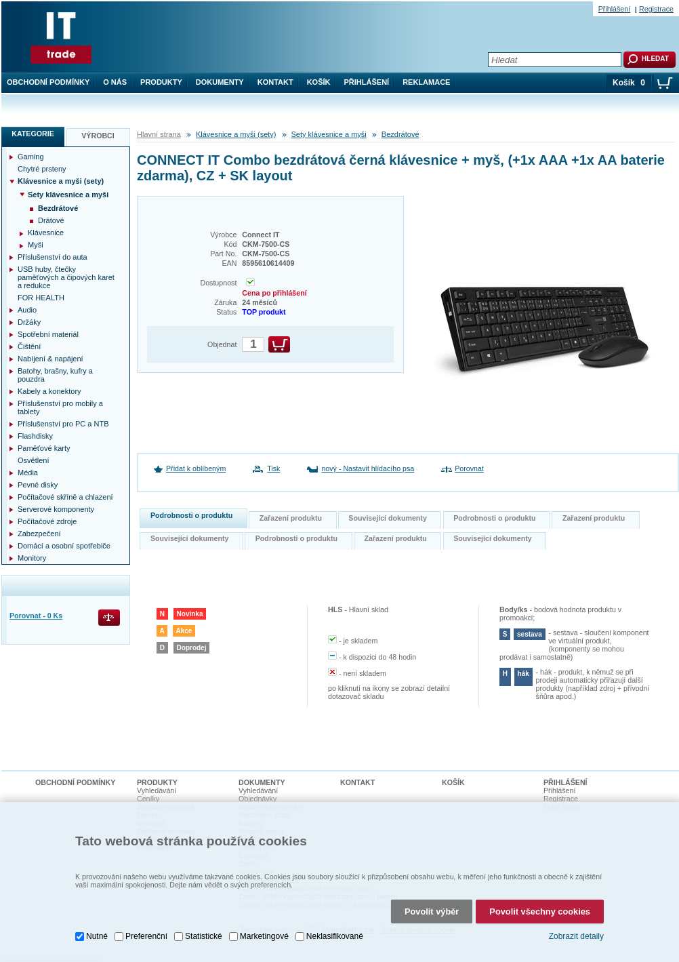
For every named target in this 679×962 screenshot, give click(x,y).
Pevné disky (38, 485)
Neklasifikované (334, 936)
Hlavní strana (159, 134)
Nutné (97, 936)
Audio (27, 310)
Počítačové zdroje (47, 521)
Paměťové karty (44, 448)
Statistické (203, 936)
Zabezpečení (39, 533)
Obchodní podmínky (48, 82)
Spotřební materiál (48, 334)
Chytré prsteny (42, 169)
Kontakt (275, 82)
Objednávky (257, 799)
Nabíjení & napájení (50, 359)
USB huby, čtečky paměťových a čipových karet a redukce (66, 277)
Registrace (656, 9)
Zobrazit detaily (576, 936)
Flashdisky (35, 436)
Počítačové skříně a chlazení (65, 497)
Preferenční (146, 936)
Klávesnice (46, 232)
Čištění (29, 346)
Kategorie (33, 133)
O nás (115, 82)
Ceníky (148, 799)
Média (28, 472)
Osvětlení (33, 460)
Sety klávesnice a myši (329, 134)
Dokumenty (220, 82)
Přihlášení (367, 82)
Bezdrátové (400, 134)
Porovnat (469, 468)
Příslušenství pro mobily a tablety (60, 407)
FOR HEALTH (41, 298)
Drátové (51, 220)
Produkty (161, 82)
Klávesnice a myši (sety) (236, 134)
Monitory (32, 558)
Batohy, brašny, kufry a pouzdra (55, 375)
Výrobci (98, 136)
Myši (35, 245)
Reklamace (426, 82)
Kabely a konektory (49, 391)
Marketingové (264, 936)
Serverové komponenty (56, 509)
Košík (319, 82)
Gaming (31, 157)
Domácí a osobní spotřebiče (64, 546)
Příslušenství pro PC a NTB (63, 424)
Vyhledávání (156, 790)
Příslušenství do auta (52, 257)
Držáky (29, 322)
